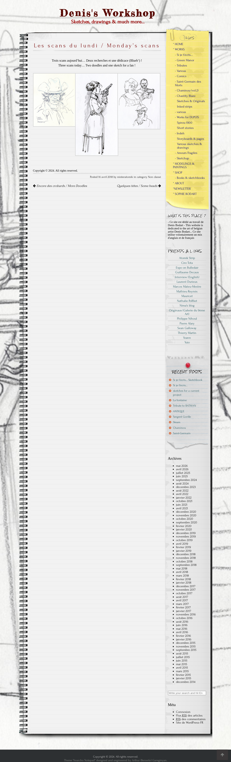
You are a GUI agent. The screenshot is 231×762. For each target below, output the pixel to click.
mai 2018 (181, 568)
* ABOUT (178, 183)
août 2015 (182, 653)
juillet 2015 (183, 657)
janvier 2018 (183, 582)
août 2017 (182, 597)
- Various (180, 71)
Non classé (154, 177)
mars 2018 (182, 575)
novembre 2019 (186, 536)
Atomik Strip (187, 258)
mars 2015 (182, 671)
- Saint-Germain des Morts (188, 83)
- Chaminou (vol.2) (187, 90)
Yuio (187, 342)
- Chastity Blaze (185, 96)
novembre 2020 (186, 515)
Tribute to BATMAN (184, 405)
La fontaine (180, 400)
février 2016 (183, 636)
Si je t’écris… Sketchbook (187, 380)
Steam (176, 422)
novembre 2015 (186, 646)
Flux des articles (189, 715)
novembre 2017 (186, 589)
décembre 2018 (186, 554)
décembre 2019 (186, 533)
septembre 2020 (186, 522)
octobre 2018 (184, 561)
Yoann (187, 338)
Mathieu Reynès (187, 291)
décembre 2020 (186, 512)
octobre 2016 (184, 618)
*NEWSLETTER (182, 188)
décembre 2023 (186, 487)
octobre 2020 (184, 519)
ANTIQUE (178, 411)
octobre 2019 (184, 540)
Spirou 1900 (184, 122)
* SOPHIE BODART (185, 194)
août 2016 (182, 621)
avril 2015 (182, 667)
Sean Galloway (187, 328)
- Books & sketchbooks (190, 178)
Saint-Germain (182, 433)
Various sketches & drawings (189, 145)
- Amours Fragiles (186, 153)
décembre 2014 (185, 682)
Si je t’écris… (180, 385)
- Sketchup (182, 158)
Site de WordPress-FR (189, 722)
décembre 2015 (185, 643)
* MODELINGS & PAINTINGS (184, 165)
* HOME (178, 44)
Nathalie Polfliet (187, 301)
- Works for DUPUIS (187, 117)
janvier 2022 (184, 497)
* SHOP (177, 172)
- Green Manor (184, 60)
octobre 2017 (184, 593)
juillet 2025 (183, 473)
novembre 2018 (186, 558)
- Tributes (181, 65)
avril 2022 (182, 494)
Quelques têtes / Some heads (139, 186)
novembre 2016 (186, 614)
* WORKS (179, 49)
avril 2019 (182, 544)
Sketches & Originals (191, 101)
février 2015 (183, 675)
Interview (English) (187, 277)
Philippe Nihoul (187, 318)
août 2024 (182, 483)
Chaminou (179, 428)
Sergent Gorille (182, 416)
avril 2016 (182, 632)
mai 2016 (181, 629)
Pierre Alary (187, 323)
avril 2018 (182, 572)
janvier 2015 (183, 678)
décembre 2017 (185, 586)
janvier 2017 (183, 611)
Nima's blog (187, 305)
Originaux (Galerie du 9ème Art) (187, 312)
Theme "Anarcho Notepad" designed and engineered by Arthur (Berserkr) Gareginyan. (115, 760)
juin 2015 (181, 660)
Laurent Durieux (187, 282)
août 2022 (182, 490)
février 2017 (183, 607)
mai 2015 (181, 664)
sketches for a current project (186, 392)
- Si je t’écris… (184, 55)
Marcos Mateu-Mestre (187, 286)
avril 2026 (182, 469)
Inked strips (184, 106)
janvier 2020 (184, 529)
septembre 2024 (186, 480)
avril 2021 (182, 508)
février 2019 (183, 547)
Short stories (185, 128)
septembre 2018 (186, 565)
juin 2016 (181, 625)
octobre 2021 (184, 501)
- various (180, 112)
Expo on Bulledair (187, 267)
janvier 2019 (183, 551)
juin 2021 (181, 504)
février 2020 (184, 526)
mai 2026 (182, 466)
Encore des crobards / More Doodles (60, 186)
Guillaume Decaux (187, 272)
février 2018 (183, 579)
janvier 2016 (183, 639)
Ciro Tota (187, 263)
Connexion (183, 712)
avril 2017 (182, 600)
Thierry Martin (187, 333)
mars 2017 (182, 604)
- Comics (180, 76)
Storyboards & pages (190, 139)
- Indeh (179, 133)
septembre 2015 (186, 650)
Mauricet (187, 296)
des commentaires (191, 719)
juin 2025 (182, 476)
